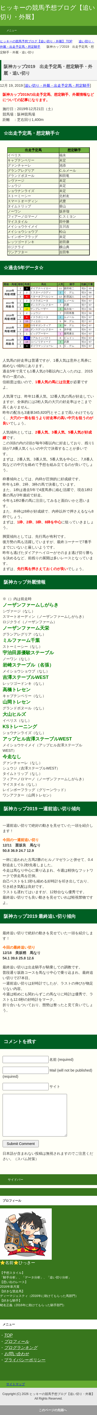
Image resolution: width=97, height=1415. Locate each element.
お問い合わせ (16, 1354)
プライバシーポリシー (25, 1360)
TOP (8, 1335)
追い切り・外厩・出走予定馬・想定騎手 (57, 85)
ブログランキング (20, 1347)
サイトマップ (15, 1384)
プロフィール (16, 1341)
